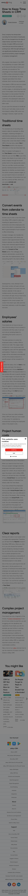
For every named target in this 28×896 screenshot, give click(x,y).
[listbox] (25, 439)
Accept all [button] (14, 449)
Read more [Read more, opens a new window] (19, 446)
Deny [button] (14, 453)
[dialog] (14, 448)
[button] (14, 456)
